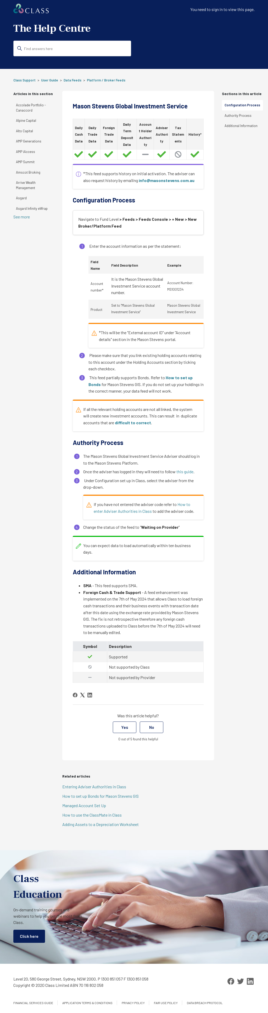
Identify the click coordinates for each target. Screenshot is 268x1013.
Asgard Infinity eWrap (32, 208)
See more (21, 216)
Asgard (21, 198)
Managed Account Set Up (84, 805)
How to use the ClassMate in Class (92, 814)
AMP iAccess (25, 152)
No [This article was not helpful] (151, 727)
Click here (29, 936)
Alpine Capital (26, 120)
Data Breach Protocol (205, 1003)
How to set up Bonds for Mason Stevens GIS (100, 796)
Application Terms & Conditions (87, 1003)
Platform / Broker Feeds (106, 80)
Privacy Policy (133, 1003)
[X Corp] (82, 695)
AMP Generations (28, 141)
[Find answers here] (72, 48)
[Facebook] (75, 695)
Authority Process (238, 115)
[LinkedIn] (89, 695)
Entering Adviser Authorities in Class (94, 786)
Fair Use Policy (166, 1003)
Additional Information (241, 126)
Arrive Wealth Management (26, 185)
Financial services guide (33, 1003)
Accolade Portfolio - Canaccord (31, 107)
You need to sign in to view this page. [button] (222, 9)
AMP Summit (25, 162)
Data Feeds (72, 80)
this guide (184, 471)
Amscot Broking (28, 172)
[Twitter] (240, 981)
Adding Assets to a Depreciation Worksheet (100, 824)
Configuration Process (242, 105)
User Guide (49, 80)
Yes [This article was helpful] (124, 727)
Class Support (24, 80)
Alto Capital (24, 131)
